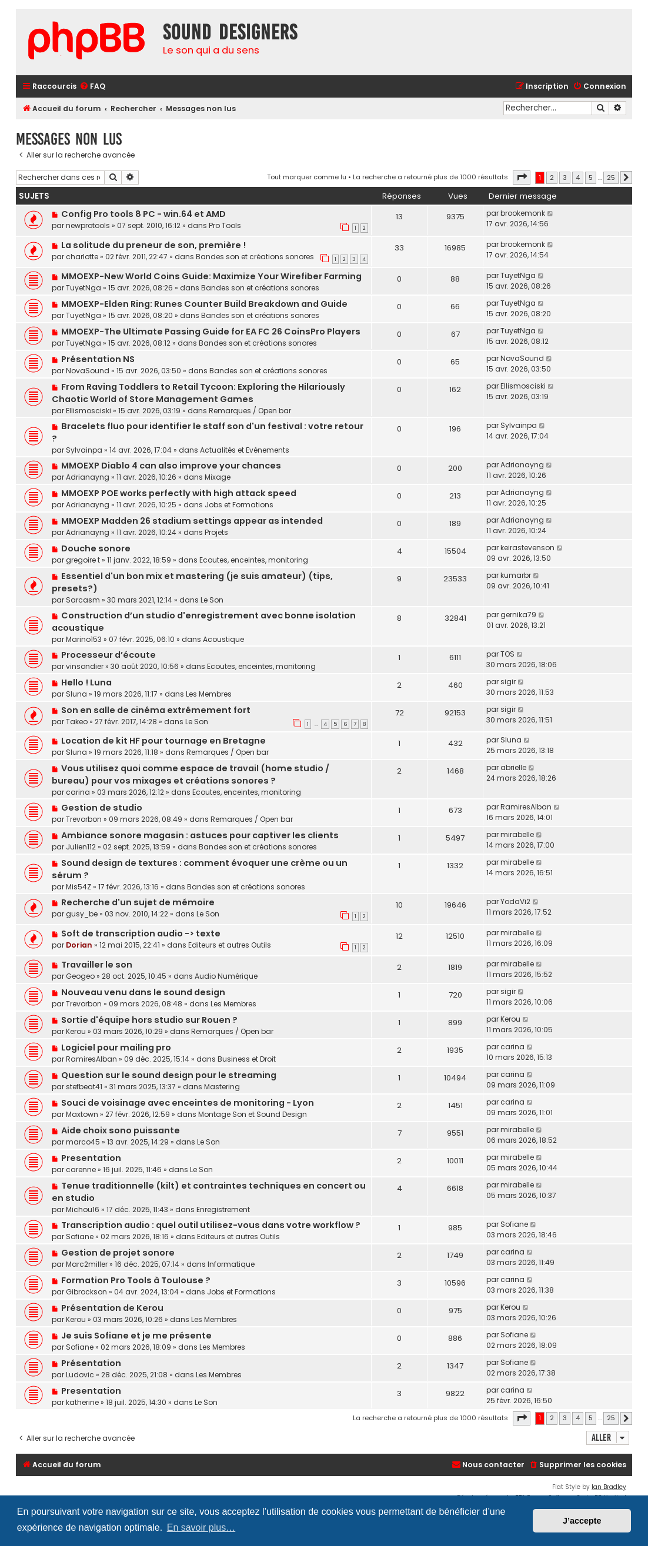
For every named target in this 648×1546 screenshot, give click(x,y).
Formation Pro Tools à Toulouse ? (136, 1280)
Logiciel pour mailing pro (116, 1047)
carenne (81, 1169)
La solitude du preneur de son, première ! (153, 245)
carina (78, 792)
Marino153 (84, 639)
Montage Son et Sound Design (252, 1114)
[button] (521, 177)
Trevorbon (84, 819)
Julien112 (81, 847)
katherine (82, 1402)
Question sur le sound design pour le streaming (168, 1075)
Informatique (231, 1264)
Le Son (212, 600)
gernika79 (518, 615)
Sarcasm (83, 600)
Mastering (222, 1087)
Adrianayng (87, 477)
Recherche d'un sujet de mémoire (138, 902)
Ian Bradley (609, 1487)
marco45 (83, 1142)
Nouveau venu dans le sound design (143, 992)
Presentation (91, 1158)
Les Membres (209, 694)
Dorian (79, 945)
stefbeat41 (84, 1087)
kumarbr (515, 575)
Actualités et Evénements (244, 450)
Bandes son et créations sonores (255, 257)
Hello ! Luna (86, 682)
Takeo (77, 722)
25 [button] (611, 177)
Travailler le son (96, 965)
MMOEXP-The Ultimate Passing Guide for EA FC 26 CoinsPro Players (210, 331)
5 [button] (591, 177)
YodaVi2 (515, 901)
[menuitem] (92, 87)
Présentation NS (98, 359)
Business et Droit (247, 1059)
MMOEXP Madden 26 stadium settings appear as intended (192, 521)
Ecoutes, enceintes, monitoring (253, 560)
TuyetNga (83, 288)
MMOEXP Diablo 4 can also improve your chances (171, 465)
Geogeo (80, 976)
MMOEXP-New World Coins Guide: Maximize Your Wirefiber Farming (211, 276)
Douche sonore (96, 548)
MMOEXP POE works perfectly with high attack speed (178, 493)
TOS (507, 654)
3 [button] (565, 177)
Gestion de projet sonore (118, 1253)
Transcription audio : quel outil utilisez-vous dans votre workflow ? (210, 1225)
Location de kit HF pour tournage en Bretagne (163, 741)
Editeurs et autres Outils (229, 945)
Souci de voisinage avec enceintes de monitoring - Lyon (187, 1103)
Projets (216, 532)
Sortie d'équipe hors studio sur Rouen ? (149, 1020)
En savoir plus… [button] (201, 1527)
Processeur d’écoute (108, 655)
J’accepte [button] (582, 1520)
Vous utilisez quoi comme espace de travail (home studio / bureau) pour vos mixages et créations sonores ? (190, 774)
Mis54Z (78, 887)
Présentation (91, 1363)
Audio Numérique (226, 976)
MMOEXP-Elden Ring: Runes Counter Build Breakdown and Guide (204, 304)
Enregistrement (223, 1209)
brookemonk (522, 213)
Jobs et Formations (239, 505)
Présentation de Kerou (112, 1308)
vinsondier (84, 666)
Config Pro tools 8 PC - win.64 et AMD (143, 214)
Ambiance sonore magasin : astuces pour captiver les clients (200, 835)
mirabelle (517, 834)
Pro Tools (225, 225)
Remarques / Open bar (250, 411)
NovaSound (87, 371)
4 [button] (578, 177)
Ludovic (80, 1375)
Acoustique (223, 639)
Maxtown (82, 1114)
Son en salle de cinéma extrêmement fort (155, 710)
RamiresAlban (526, 807)
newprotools (88, 225)
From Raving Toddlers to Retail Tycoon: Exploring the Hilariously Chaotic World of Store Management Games (198, 393)
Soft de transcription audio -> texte (141, 933)
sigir (508, 682)
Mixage (218, 477)
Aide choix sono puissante (120, 1130)
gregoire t (83, 560)
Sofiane (79, 1237)
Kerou (76, 1031)
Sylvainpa (84, 450)
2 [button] (552, 177)
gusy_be (82, 914)
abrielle (513, 767)
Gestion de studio (101, 808)
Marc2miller (87, 1264)
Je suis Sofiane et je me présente (136, 1335)
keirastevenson (527, 548)
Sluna (76, 694)
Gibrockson (86, 1292)
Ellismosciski (88, 411)
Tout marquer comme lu (306, 177)
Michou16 (82, 1209)
